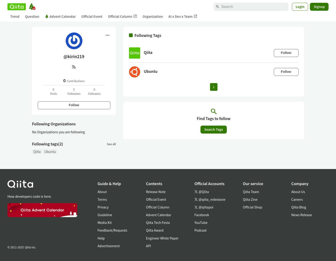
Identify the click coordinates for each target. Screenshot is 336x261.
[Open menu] (107, 35)
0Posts (53, 91)
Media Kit (105, 222)
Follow (74, 105)
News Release (301, 214)
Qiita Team (251, 191)
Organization (153, 16)
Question (32, 16)
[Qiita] (16, 6)
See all (111, 144)
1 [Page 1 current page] (213, 87)
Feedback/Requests (112, 230)
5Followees (73, 91)
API (148, 245)
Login (300, 6)
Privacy (103, 207)
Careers (297, 199)
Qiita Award (154, 230)
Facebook (201, 214)
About (102, 191)
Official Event (91, 16)
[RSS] (74, 67)
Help (101, 238)
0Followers (94, 91)
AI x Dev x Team (183, 16)
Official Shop (252, 207)
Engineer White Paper (162, 238)
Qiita (37, 151)
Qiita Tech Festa (158, 222)
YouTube (200, 222)
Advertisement (109, 245)
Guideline (105, 214)
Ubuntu (50, 151)
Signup (319, 6)
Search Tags (213, 129)
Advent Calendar (60, 16)
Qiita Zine (250, 199)
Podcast (200, 230)
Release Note (156, 191)
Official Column (122, 16)
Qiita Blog (298, 207)
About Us (298, 191)
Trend (14, 16)
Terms (102, 199)
